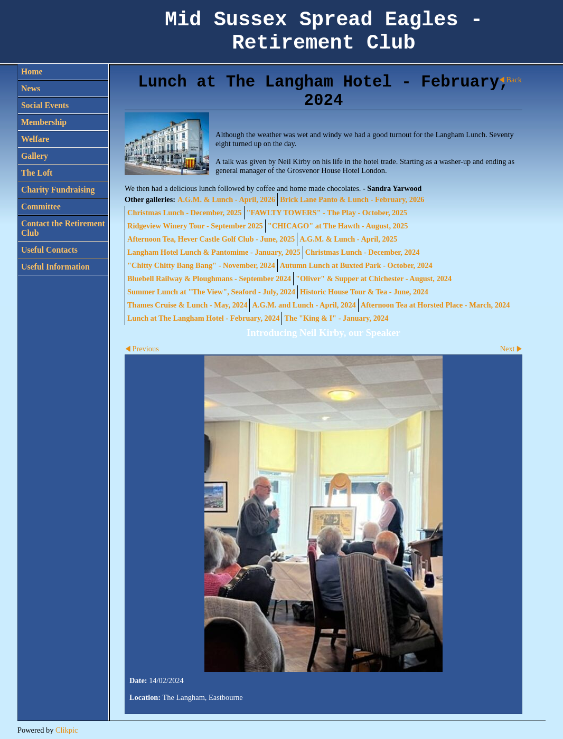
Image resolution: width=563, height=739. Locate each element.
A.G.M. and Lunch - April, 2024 (303, 305)
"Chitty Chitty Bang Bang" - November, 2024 (201, 265)
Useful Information (55, 266)
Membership (44, 122)
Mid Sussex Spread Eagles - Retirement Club (324, 31)
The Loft (36, 172)
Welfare (35, 139)
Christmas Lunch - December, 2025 (184, 212)
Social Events (45, 105)
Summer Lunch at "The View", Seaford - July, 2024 (211, 291)
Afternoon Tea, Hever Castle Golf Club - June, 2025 (211, 239)
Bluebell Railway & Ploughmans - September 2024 (209, 278)
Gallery (34, 155)
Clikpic (66, 730)
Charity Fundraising (58, 189)
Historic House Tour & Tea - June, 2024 (364, 291)
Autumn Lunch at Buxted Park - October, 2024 (356, 265)
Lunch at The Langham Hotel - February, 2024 (203, 318)
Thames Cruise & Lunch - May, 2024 (187, 305)
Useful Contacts (49, 249)
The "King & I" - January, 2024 (336, 318)
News (30, 88)
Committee (41, 206)
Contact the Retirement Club (63, 228)
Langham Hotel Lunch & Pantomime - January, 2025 (214, 252)
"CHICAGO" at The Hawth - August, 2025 (338, 226)
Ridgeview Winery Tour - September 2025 (195, 226)
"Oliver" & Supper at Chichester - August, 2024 (374, 278)
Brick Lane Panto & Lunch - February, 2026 (352, 199)
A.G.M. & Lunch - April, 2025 (348, 239)
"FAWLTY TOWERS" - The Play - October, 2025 (327, 212)
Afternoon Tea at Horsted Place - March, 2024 (435, 305)
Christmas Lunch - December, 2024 (362, 252)
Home (31, 71)
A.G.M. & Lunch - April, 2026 (226, 199)
